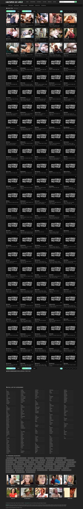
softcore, (75, 306)
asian (7, 399)
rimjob (51, 430)
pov (40, 55)
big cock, (25, 84)
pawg (50, 417)
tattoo (65, 405)
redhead (29, 365)
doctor (22, 412)
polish (51, 418)
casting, (28, 305)
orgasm (27, 26)
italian (36, 421)
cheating (7, 444)
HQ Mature (31, 5)
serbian (51, 439)
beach (7, 413)
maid (36, 444)
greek (36, 395)
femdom (22, 434)
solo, (54, 144)
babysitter (8, 408)
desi (21, 408)
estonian (22, 425)
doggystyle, (8, 55)
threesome (66, 411)
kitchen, (41, 69)
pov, (21, 159)
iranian (36, 418)
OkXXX (66, 112)
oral (50, 407)
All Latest (11, 5)
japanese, (29, 276)
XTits (51, 97)
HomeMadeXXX (39, 53)
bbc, (22, 320)
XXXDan (8, 97)
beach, (25, 54)
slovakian (51, 444)
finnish (22, 439)
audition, (53, 25)
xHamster (8, 23)
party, (13, 144)
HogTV (66, 97)
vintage (36, 159)
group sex (37, 396)
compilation (8, 451)
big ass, (13, 25)
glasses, (30, 69)
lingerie (36, 440)
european (22, 426)
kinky (36, 430)
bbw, (22, 25)
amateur (7, 392)
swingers (65, 400)
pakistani (51, 414)
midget (36, 451)
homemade (37, 408)
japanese (36, 425)
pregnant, (36, 247)
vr (64, 427)
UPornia (37, 142)
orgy (50, 409)
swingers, (65, 55)
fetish (22, 435)
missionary (51, 390)
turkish (65, 415)
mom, (15, 26)
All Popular (16, 5)
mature (40, 129)
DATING (54, 1)
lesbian (36, 439)
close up (7, 447)
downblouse (23, 416)
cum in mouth (23, 396)
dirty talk (22, 411)
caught (7, 442)
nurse (51, 400)
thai (64, 409)
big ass (7, 417)
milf (23, 70)
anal (7, 395)
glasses (36, 391)
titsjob (65, 412)
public (51, 424)
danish (22, 405)
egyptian (22, 422)
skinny (51, 442)
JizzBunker (67, 127)
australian (8, 402)
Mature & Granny (24, 5)
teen (52, 114)
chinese (7, 446)
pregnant (51, 422)
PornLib (66, 68)
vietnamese (66, 423)
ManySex (37, 23)
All (20, 11)
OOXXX (51, 348)
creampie (22, 391)
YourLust (37, 319)
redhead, (13, 70)
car (7, 439)
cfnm (7, 443)
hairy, (42, 143)
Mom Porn (37, 5)
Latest (14, 11)
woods (65, 434)
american (8, 394)
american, (69, 25)
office (9, 85)
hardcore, (51, 26)
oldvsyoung (38, 70)
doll (21, 415)
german (22, 452)
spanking (65, 391)
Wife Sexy (43, 5)
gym (36, 398)
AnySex (66, 363)
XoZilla (37, 274)
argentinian (8, 398)
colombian (8, 450)
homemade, (8, 26)
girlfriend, (46, 54)
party (50, 416)
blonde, (65, 26)
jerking (36, 426)
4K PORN (44, 1)
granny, (59, 25)
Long (26, 11)
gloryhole (36, 392)
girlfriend (36, 390)
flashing (22, 442)
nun (50, 399)
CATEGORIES (32, 1)
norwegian (51, 396)
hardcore (36, 404)
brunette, (68, 84)
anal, (11, 25)
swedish (65, 399)
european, (30, 246)
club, (68, 187)
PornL (65, 201)
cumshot (22, 399)
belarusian (8, 415)
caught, (25, 69)
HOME (27, 1)
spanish (65, 390)
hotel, (28, 25)
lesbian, (17, 158)
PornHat (8, 38)
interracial (36, 417)
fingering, (57, 305)
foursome (22, 445)
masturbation (37, 447)
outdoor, (23, 55)
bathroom (8, 409)
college (7, 448)
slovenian (51, 446)
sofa (50, 450)
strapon (65, 396)
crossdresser (23, 392)
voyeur (26, 55)
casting (7, 440)
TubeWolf (23, 68)
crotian (22, 394)
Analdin (51, 38)
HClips (37, 127)
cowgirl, (28, 69)
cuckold (22, 395)
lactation (36, 436)
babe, (72, 25)
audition (7, 400)
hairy (36, 401)
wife (67, 55)
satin (50, 436)
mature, (11, 26)
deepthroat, (37, 336)
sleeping (51, 443)
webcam (14, 114)
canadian (8, 438)
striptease (65, 398)
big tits (7, 420)
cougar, (59, 54)
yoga (65, 438)
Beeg (7, 201)
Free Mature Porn (14, 2)
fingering (22, 438)
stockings (16, 70)
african (7, 391)
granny (36, 394)
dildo (21, 409)
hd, (17, 25)
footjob (22, 443)
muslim (51, 392)
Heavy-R (37, 363)
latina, (36, 85)
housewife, (70, 54)
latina (36, 438)
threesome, (13, 218)
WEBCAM (49, 1)
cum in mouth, (44, 335)
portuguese (51, 420)
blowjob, (17, 54)
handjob (36, 403)
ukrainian (65, 418)
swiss (65, 402)
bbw (7, 412)
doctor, (11, 84)
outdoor (51, 411)
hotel (36, 409)
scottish (51, 438)
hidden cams (37, 407)
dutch (22, 417)
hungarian (37, 412)
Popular (8, 11)
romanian (51, 431)
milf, (13, 26)
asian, (22, 276)
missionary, (22, 26)
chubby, (11, 69)
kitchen (36, 431)
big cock (7, 419)
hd (35, 405)
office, (25, 365)
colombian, (43, 84)
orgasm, (46, 262)
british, (56, 54)
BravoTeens (67, 171)
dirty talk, (40, 336)
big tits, (15, 25)
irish (36, 420)
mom (44, 25)
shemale (51, 440)
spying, (46, 365)
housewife (37, 411)
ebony (22, 421)
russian (75, 114)
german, (54, 158)
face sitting (23, 431)
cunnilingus (23, 400)
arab (7, 396)
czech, (28, 246)
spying (65, 392)
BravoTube (38, 112)
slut (60, 335)
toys (65, 413)
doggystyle (22, 413)
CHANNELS (39, 1)
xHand (66, 82)
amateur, (8, 25)
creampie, (67, 26)
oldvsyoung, (71, 114)
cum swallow (23, 398)
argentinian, (23, 128)
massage (36, 445)
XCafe (65, 156)
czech (22, 402)
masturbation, (8, 114)
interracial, (29, 321)
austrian (7, 403)
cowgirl (22, 390)
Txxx (50, 68)
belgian (7, 416)
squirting (65, 394)
